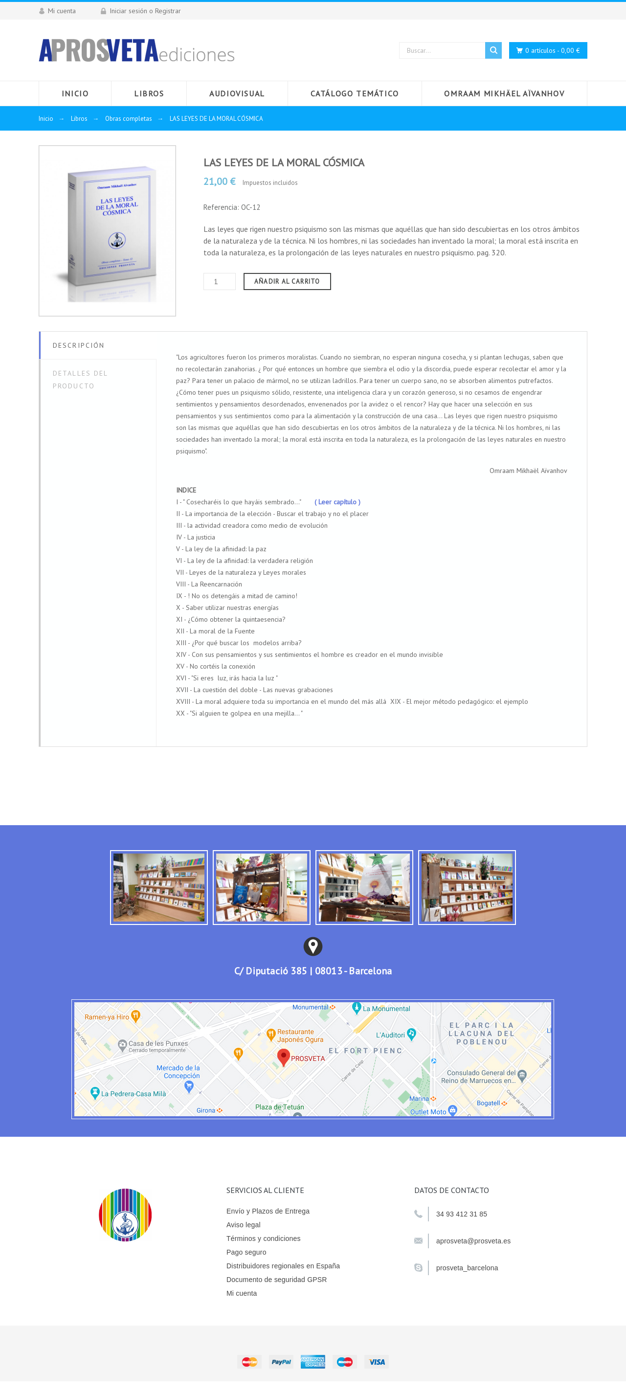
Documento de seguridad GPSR (276, 1279)
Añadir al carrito (287, 281)
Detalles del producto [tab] (80, 379)
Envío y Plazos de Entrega (268, 1211)
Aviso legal (243, 1225)
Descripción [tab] (79, 345)
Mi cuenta (241, 1293)
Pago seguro (246, 1252)
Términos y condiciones (263, 1238)
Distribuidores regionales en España (283, 1266)
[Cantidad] (219, 281)
